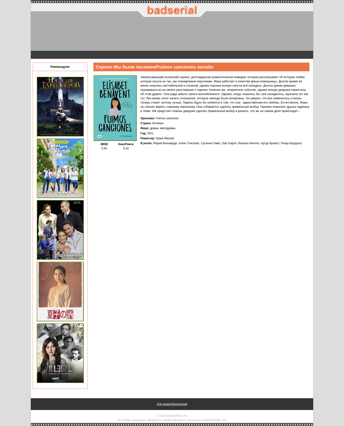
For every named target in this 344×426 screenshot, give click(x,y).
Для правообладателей (172, 404)
